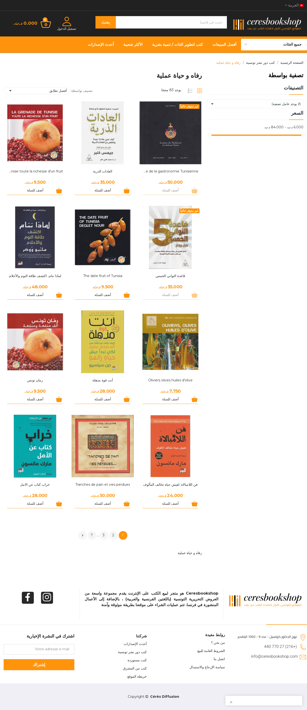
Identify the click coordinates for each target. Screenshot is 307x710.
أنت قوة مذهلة (102, 380)
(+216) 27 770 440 (280, 646)
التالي (82, 535)
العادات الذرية (102, 171)
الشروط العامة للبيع (211, 651)
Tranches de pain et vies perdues (102, 484)
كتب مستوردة (137, 660)
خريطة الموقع (137, 676)
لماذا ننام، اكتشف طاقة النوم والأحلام (35, 276)
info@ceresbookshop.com (274, 656)
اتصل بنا (219, 659)
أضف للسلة (102, 190)
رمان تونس (35, 380)
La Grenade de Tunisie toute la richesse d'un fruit (35, 171)
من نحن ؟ (218, 642)
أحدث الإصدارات (135, 644)
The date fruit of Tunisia (102, 276)
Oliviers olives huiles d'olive (170, 380)
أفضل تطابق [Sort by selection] (37, 91)
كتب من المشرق (135, 668)
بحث (105, 22)
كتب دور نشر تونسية (132, 652)
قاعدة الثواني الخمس (170, 276)
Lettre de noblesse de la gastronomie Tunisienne (170, 171)
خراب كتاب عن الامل (35, 484)
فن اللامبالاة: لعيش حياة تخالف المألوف (170, 484)
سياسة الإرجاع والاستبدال (207, 667)
